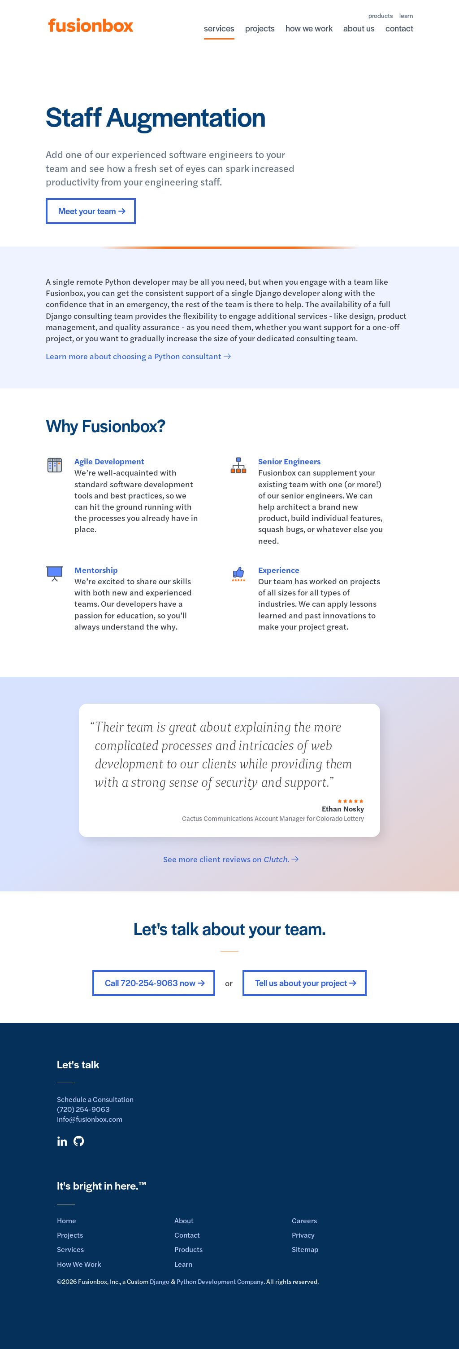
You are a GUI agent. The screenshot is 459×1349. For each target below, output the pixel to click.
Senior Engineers (289, 461)
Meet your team (87, 211)
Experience (278, 569)
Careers (304, 1220)
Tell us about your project (301, 983)
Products (188, 1249)
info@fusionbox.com (89, 1119)
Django (159, 1281)
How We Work (79, 1264)
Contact (187, 1235)
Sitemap (305, 1249)
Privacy (303, 1235)
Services (70, 1249)
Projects (70, 1235)
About (184, 1220)
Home (66, 1220)
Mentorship (96, 569)
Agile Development (109, 461)
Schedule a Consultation (95, 1099)
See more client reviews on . (226, 858)
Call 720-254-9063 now (150, 983)
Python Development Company (220, 1281)
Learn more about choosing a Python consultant (133, 355)
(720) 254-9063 (83, 1109)
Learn (183, 1264)
